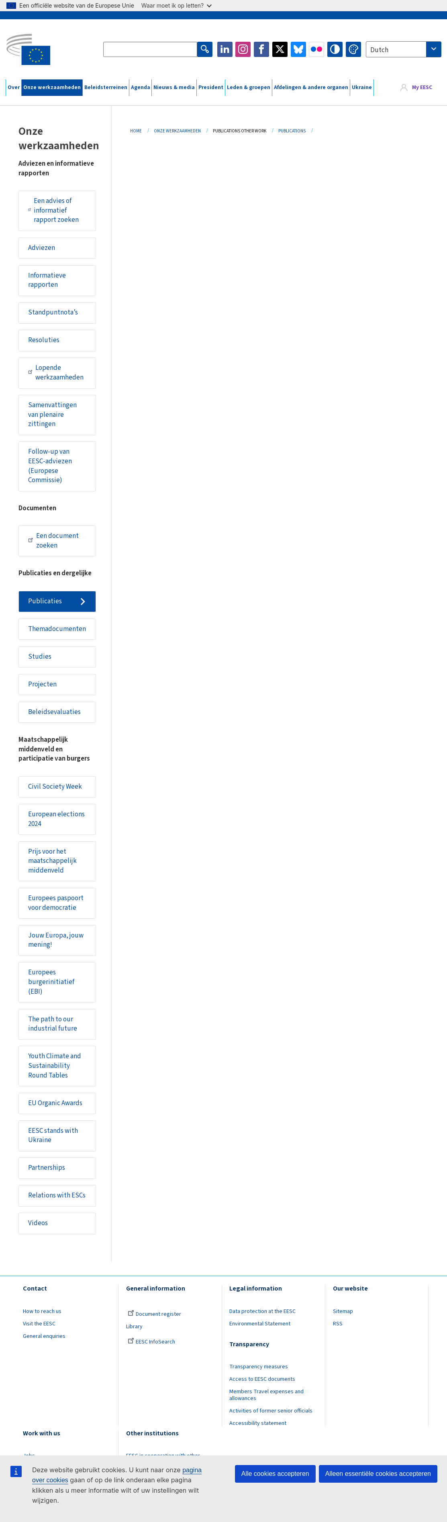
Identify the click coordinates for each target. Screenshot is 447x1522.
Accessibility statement (257, 1423)
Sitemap (343, 1311)
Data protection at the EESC (262, 1311)
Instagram (243, 49)
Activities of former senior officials (270, 1411)
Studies (39, 657)
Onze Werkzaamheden (177, 131)
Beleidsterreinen (105, 87)
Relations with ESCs (57, 1195)
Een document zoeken (53, 540)
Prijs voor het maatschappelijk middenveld (52, 861)
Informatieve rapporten (47, 280)
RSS (338, 1324)
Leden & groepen (248, 87)
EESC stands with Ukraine (53, 1135)
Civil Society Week (55, 786)
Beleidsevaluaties (54, 712)
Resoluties (43, 340)
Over (14, 87)
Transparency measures (258, 1367)
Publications (292, 131)
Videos (38, 1223)
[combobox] (403, 49)
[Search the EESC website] (150, 49)
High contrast (335, 49)
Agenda (140, 87)
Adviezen (41, 248)
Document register (154, 1314)
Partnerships (46, 1168)
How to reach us (42, 1311)
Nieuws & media (174, 87)
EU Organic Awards (55, 1103)
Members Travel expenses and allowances (266, 1395)
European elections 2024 (56, 819)
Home (136, 131)
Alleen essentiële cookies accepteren (378, 1473)
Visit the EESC (39, 1324)
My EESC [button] (422, 87)
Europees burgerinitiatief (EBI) (51, 982)
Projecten (42, 684)
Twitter (280, 49)
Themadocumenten (57, 629)
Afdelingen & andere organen (311, 87)
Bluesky (298, 49)
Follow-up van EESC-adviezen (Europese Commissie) (50, 466)
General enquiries (44, 1336)
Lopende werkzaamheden (56, 372)
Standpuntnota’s (53, 312)
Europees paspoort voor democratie (56, 903)
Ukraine (362, 87)
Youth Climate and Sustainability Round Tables (54, 1065)
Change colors (353, 49)
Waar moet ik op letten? (176, 5)
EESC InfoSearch (151, 1342)
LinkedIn (225, 49)
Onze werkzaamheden (52, 87)
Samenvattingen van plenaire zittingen (52, 414)
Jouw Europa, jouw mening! (56, 940)
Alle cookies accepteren (275, 1473)
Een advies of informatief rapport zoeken (53, 210)
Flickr (316, 49)
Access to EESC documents (262, 1379)
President (210, 87)
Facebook (261, 49)
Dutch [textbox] (379, 50)
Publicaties (45, 601)
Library (134, 1327)
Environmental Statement (259, 1324)
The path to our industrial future (52, 1024)
